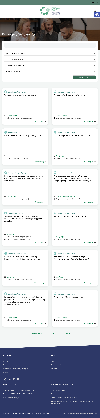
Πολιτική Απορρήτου (58, 390)
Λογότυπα (6, 372)
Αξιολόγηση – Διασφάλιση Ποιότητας (15, 369)
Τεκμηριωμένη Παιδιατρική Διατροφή (69, 95)
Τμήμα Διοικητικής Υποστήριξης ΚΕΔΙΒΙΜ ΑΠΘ (18, 390)
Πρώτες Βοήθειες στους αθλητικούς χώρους (22, 135)
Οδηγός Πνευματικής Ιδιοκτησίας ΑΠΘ (64, 398)
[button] (97, 14)
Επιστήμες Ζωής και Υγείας (17, 92)
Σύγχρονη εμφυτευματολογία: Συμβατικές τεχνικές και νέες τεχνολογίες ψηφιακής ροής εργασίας (23, 218)
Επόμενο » (67, 333)
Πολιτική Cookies (56, 394)
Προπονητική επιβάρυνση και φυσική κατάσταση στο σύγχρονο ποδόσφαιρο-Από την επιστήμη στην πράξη (24, 178)
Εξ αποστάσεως (12, 115)
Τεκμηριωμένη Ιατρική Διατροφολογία (20, 95)
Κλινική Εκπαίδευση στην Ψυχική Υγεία (70, 216)
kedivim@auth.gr (13, 398)
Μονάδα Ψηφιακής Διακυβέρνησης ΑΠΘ (83, 414)
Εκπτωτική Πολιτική (57, 365)
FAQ (52, 361)
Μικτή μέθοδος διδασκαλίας (66, 196)
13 (61, 333)
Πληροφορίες (39, 121)
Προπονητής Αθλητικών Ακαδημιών (69, 297)
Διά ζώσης (10, 156)
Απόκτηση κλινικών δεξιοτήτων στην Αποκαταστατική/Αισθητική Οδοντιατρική (71, 258)
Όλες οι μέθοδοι (12, 196)
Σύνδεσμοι (54, 369)
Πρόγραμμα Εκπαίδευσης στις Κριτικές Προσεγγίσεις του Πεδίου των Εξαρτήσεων (22, 258)
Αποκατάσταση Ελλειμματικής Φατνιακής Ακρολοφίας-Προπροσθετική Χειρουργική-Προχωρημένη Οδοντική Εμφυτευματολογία (72, 178)
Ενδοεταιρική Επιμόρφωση (12, 365)
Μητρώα (6, 361)
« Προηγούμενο (34, 333)
